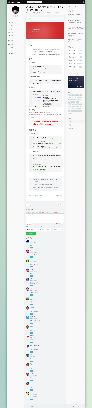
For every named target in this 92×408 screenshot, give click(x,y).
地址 (54, 227)
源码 (81, 95)
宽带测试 (71, 128)
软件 (69, 95)
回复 (31, 247)
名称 (27, 227)
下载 (76, 99)
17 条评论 (54, 12)
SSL (77, 111)
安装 (70, 125)
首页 (29, 18)
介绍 (70, 121)
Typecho (77, 95)
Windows (76, 97)
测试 (80, 97)
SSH (74, 104)
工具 (72, 99)
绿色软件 (70, 106)
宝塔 (72, 97)
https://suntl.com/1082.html (45, 184)
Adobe (77, 102)
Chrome (73, 102)
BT (81, 104)
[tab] (69, 6)
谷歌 (79, 99)
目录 (69, 102)
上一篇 (29, 205)
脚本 (72, 95)
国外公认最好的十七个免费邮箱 (76, 40)
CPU (69, 111)
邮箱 (40, 227)
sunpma (29, 12)
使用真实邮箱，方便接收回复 (43, 212)
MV (68, 97)
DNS (79, 108)
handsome (81, 406)
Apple (78, 104)
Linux (60, 12)
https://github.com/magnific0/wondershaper (49, 54)
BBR (80, 111)
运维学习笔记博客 (34, 345)
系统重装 (70, 108)
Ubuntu (70, 113)
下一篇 (61, 205)
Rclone (74, 106)
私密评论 (58, 224)
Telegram (70, 104)
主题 (69, 99)
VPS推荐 (75, 108)
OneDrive (73, 111)
